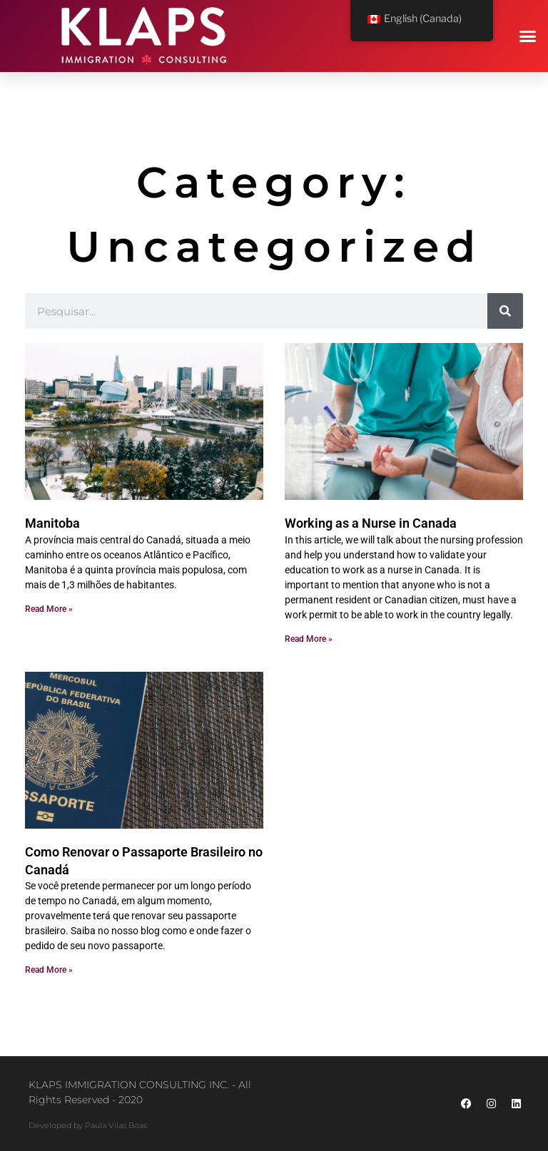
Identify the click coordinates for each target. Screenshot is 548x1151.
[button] (528, 36)
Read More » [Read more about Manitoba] (49, 609)
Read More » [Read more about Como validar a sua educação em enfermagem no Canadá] (309, 639)
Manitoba (52, 523)
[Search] (505, 311)
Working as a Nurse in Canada (371, 523)
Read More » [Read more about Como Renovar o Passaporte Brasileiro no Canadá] (49, 970)
